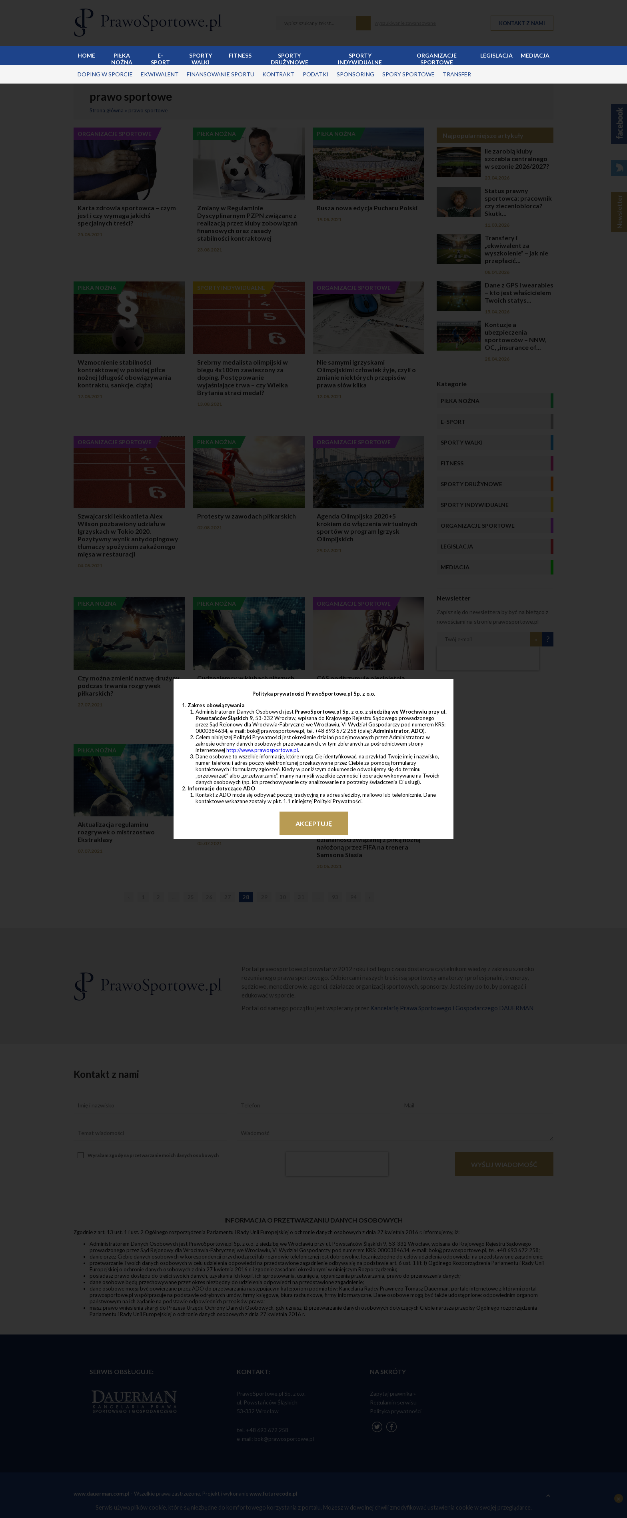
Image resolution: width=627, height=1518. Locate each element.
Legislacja (496, 55)
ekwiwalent (160, 74)
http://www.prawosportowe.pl (262, 750)
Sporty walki (200, 58)
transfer (457, 74)
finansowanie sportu (220, 74)
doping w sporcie (105, 74)
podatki (316, 74)
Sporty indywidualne (360, 58)
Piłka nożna (121, 58)
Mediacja (535, 55)
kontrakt (278, 74)
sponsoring (355, 74)
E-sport (160, 58)
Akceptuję (314, 823)
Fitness (240, 55)
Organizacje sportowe (437, 58)
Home (86, 55)
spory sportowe (408, 74)
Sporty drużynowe (289, 58)
